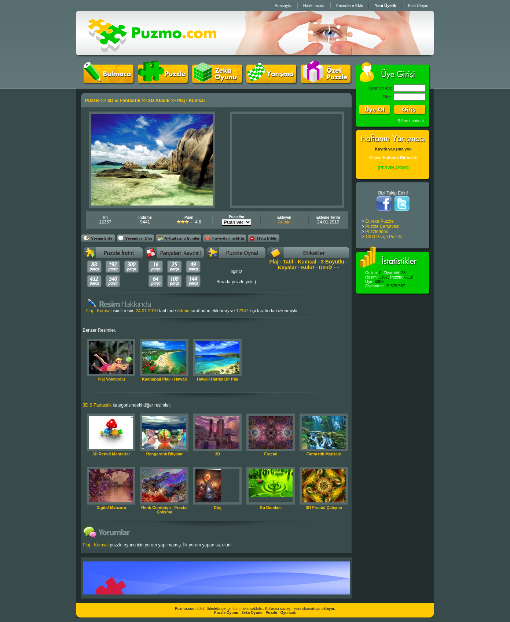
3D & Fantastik (123, 100)
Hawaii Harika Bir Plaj (217, 379)
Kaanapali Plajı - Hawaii (164, 379)
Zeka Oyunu (252, 613)
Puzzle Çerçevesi (382, 226)
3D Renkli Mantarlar (111, 454)
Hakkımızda (313, 5)
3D (217, 454)
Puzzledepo (376, 231)
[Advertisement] (287, 159)
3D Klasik (159, 100)
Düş (217, 507)
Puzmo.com (185, 609)
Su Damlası (271, 507)
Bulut (307, 267)
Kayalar (287, 267)
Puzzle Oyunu (226, 613)
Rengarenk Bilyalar (164, 454)
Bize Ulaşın (418, 5)
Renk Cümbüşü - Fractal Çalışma (164, 509)
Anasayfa (283, 5)
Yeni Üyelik (385, 5)
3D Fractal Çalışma (324, 507)
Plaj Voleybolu (111, 379)
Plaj (274, 262)
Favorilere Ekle (349, 5)
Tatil (288, 262)
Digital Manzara (111, 507)
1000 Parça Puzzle (383, 236)
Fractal (270, 454)
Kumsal (307, 262)
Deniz (325, 267)
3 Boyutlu (332, 262)
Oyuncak (288, 613)
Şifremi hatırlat (411, 121)
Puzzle (92, 100)
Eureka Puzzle (379, 221)
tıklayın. (328, 609)
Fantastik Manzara (324, 454)
